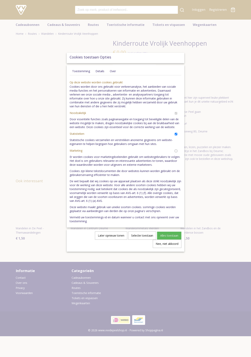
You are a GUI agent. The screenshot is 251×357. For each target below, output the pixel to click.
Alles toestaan (169, 244)
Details (99, 80)
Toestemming (81, 80)
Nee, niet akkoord (167, 253)
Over (113, 80)
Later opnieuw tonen (111, 244)
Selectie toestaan (142, 244)
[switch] (176, 122)
